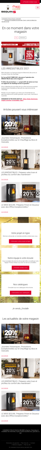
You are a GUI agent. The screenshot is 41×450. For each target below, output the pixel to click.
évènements (22, 37)
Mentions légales (17, 444)
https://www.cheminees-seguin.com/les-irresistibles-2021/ (19, 99)
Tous (16, 37)
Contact (32, 443)
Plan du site (27, 444)
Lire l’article (4, 147)
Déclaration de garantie (12, 443)
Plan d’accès (24, 443)
